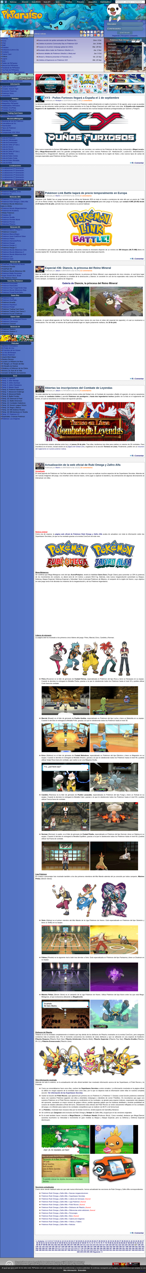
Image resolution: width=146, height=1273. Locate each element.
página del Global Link (76, 446)
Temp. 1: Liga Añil (8, 378)
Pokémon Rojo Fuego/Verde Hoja (14, 288)
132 (43, 1246)
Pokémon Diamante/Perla (11, 241)
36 (118, 1241)
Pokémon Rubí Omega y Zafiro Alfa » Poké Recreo (60, 1204)
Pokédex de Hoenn (115, 54)
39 (125, 1241)
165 (40, 1248)
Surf (48, 839)
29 (102, 1241)
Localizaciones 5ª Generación (13, 170)
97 (42, 1245)
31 (106, 1241)
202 (49, 1250)
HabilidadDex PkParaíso (11, 105)
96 (39, 1245)
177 (78, 1248)
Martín (57, 196)
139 (65, 1246)
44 (136, 1241)
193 (130, 1248)
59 (62, 1243)
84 (120, 1243)
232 (78, 1252)
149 (97, 1246)
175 (72, 1248)
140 (69, 1246)
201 (46, 1250)
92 (138, 1243)
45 (138, 1241)
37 (120, 1241)
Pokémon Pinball (8, 307)
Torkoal (136, 795)
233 (81, 1252)
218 (101, 1250)
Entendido (82, 1270)
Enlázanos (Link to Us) (10, 50)
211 (78, 1250)
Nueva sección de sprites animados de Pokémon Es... (58, 40)
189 (117, 1248)
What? (142, 1271)
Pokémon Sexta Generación (12, 81)
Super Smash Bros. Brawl (11, 275)
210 (75, 1250)
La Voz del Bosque (9, 352)
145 (85, 1246)
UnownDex (6, 95)
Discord (25, 2)
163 (142, 1246)
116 (100, 1245)
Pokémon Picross (8, 222)
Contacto (5, 52)
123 (122, 1245)
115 (97, 1245)
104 (61, 1245)
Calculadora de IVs (9, 123)
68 (83, 1243)
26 (95, 1241)
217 (97, 1250)
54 (51, 1243)
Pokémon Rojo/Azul (9, 305)
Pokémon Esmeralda (9, 283)
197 (142, 1248)
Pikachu (49, 1032)
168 (49, 1248)
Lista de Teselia (7, 154)
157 (123, 1246)
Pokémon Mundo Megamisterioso (14, 208)
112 (87, 1245)
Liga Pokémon (113, 63)
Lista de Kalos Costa (9, 158)
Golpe (49, 760)
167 (46, 1248)
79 (108, 1243)
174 (69, 1248)
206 (62, 1250)
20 (81, 1241)
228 (133, 1250)
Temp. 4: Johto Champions (12, 385)
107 (71, 1245)
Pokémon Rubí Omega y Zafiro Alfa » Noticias (58, 1224)
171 (59, 1248)
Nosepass (129, 679)
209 (72, 1250)
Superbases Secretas (116, 70)
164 (36, 1248)
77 (104, 1243)
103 (58, 1245)
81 (113, 1243)
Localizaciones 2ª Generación (13, 177)
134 (49, 1246)
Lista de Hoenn (7, 147)
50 (42, 1243)
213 (85, 1250)
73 (94, 1243)
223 (117, 1250)
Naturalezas (6, 130)
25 (92, 1241)
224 (120, 1250)
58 (60, 1243)
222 (113, 1250)
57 (58, 1243)
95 (37, 1245)
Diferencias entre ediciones (118, 57)
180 (88, 1248)
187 (110, 1248)
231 (142, 1250)
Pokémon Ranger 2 (9, 245)
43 (134, 1241)
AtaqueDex (92, 2)
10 (58, 1241)
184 (101, 1248)
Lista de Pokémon (8, 138)
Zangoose (58, 1113)
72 (92, 1243)
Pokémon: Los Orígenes (11, 419)
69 (85, 1243)
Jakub (57, 271)
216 (94, 1250)
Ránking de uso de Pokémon (12, 121)
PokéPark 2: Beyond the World (13, 264)
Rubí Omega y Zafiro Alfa (126, 78)
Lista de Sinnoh (7, 149)
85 (122, 1243)
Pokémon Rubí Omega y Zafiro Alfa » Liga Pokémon (60, 1202)
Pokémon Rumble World (11, 219)
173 (65, 1248)
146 (88, 1246)
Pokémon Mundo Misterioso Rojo (14, 290)
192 (126, 1248)
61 (67, 1243)
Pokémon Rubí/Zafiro (10, 285)
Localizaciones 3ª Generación (13, 175)
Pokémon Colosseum (10, 321)
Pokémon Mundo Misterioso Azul (14, 254)
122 (119, 1245)
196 (139, 1248)
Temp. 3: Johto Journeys (11, 383)
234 (84, 1252)
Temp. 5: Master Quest (10, 387)
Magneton (135, 755)
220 (107, 1250)
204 (56, 1250)
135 (53, 1246)
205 (59, 1250)
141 (72, 1246)
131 (40, 1246)
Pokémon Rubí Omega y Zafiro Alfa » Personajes (59, 1213)
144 (81, 1246)
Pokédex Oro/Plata (9, 108)
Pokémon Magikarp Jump (11, 191)
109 (78, 1245)
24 (90, 1241)
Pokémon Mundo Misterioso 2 (13, 252)
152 (107, 1246)
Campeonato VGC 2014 (11, 132)
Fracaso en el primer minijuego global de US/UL (55, 47)
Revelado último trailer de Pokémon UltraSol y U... (56, 50)
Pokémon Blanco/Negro (10, 234)
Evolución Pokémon (9, 91)
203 (53, 1250)
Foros (4, 41)
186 (107, 1248)
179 (85, 1248)
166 (43, 1248)
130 (36, 1246)
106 (68, 1245)
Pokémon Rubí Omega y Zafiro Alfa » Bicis (57, 1216)
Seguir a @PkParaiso (9, 27)
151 (104, 1246)
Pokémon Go (7, 194)
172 (62, 1248)
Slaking (137, 834)
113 (90, 1245)
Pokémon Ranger (8, 243)
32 (108, 1241)
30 (104, 1241)
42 (132, 1241)
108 (74, 1245)
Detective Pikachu (8, 224)
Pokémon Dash (7, 259)
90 (133, 1243)
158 (126, 1246)
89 (131, 1243)
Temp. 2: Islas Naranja (10, 380)
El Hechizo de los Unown (11, 350)
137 (59, 1246)
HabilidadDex (105, 2)
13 (65, 1241)
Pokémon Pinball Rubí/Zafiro (12, 292)
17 (74, 1241)
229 (136, 1250)
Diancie (78, 274)
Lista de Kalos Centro (10, 156)
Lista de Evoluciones (9, 142)
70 (87, 1243)
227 (130, 1250)
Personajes (112, 67)
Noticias (13, 2)
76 (101, 1243)
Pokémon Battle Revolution (12, 273)
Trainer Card (6, 54)
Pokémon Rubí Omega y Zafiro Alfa (15, 201)
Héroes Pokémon (8, 355)
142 (75, 1246)
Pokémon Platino (8, 238)
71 (90, 1243)
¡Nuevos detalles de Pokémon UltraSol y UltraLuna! (57, 53)
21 (83, 1241)
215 (91, 1250)
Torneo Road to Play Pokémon (13, 72)
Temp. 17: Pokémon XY (10, 414)
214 (88, 1250)
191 (123, 1248)
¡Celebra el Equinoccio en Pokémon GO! (53, 60)
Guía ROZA (36, 2)
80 (110, 1243)
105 (65, 1245)
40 (127, 1241)
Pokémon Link (7, 256)
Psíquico (79, 575)
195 (136, 1248)
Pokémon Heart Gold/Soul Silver (14, 236)
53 (48, 1243)
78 (106, 1243)
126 (132, 1245)
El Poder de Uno (8, 348)
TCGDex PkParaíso (9, 116)
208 (69, 1250)
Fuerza (49, 799)
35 (115, 1241)
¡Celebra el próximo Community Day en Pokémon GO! (58, 43)
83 (117, 1243)
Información (112, 47)
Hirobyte (58, 100)
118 (106, 1245)
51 (44, 1243)
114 (94, 1245)
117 (103, 1245)
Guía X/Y (47, 2)
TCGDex (68, 2)
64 (74, 1243)
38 (122, 1241)
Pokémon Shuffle (8, 217)
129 (142, 1245)
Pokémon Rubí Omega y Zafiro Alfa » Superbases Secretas (63, 1196)
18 (76, 1241)
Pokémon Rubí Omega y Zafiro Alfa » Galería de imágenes (62, 1219)
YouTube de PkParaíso (10, 70)
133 (46, 1246)
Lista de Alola (7, 163)
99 (46, 1245)
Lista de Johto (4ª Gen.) (10, 151)
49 (39, 1243)
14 (67, 1241)
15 (70, 1241)
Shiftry (50, 922)
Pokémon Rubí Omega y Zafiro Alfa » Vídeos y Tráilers (61, 1222)
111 (84, 1245)
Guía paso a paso (114, 50)
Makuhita (130, 718)
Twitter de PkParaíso (9, 63)
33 (111, 1241)
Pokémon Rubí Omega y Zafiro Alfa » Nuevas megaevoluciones (64, 1193)
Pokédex (80, 2)
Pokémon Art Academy (10, 210)
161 (136, 1246)
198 (36, 1250)
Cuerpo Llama (50, 88)
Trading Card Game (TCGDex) (126, 89)
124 (126, 1245)
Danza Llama (50, 91)
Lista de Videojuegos (9, 140)
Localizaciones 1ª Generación (13, 179)
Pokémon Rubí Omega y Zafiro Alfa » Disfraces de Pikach (62, 1207)
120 (113, 1245)
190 (120, 1248)
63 (71, 1243)
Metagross (44, 572)
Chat (4, 43)
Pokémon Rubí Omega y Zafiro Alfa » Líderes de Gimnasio (62, 1199)
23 (88, 1241)
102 (55, 1245)
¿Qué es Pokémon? (9, 86)
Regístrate (116, 36)
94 (142, 1243)
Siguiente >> (98, 1252)
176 (75, 1248)
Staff (3, 45)
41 (129, 1241)
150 (101, 1246)
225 (123, 1250)
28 (99, 1241)
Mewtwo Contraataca (10, 346)
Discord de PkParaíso (10, 65)
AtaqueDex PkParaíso (10, 103)
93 (140, 1243)
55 (53, 1243)
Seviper (89, 1113)
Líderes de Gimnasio (115, 60)
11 (60, 1241)
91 (136, 1243)
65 (76, 1243)
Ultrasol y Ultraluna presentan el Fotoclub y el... (55, 57)
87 (126, 1243)
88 (129, 1243)
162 (139, 1246)
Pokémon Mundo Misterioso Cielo (14, 250)
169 (53, 1248)
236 (91, 1252)
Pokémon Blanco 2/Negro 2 (12, 229)
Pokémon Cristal (8, 298)
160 (133, 1246)
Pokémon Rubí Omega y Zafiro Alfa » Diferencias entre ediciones (65, 1210)
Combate (100, 394)
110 (81, 1245)
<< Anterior (40, 1241)
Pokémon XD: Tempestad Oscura (14, 319)
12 (63, 1241)
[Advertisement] (90, 178)
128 (138, 1245)
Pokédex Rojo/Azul (9, 110)
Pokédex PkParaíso (9, 101)
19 (79, 1241)
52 (46, 1243)
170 (56, 1248)
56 (55, 1243)
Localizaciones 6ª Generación (13, 168)
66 (78, 1243)
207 (65, 1250)
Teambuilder (6, 126)
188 (113, 1248)
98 (44, 1245)
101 (52, 1245)
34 (113, 1241)
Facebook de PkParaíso (11, 68)
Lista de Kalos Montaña (10, 160)
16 (72, 1241)
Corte (43, 683)
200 (43, 1250)
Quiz (57, 2)
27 (97, 1241)
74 (97, 1243)
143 (78, 1246)
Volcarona (50, 85)
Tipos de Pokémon (9, 128)
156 (120, 1246)
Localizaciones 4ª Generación (13, 173)
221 (110, 1250)
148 (94, 1246)
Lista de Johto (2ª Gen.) (10, 145)
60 (64, 1243)
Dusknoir (138, 957)
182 (94, 1248)
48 (37, 1243)
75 (99, 1243)
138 (62, 1246)
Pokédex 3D (6, 215)
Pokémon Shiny (8, 93)
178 (81, 1248)
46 (141, 1241)
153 (110, 1246)
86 (124, 1243)
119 (110, 1245)
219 (104, 1250)
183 (97, 1248)
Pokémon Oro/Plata (9, 300)
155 (117, 1246)
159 (130, 1246)
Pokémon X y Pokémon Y (11, 199)
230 (139, 1250)
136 (56, 1246)
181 (91, 1248)
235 (88, 1252)
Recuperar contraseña (129, 36)
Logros (4, 59)
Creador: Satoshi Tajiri (10, 89)
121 (116, 1245)
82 (115, 1243)
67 (81, 1243)
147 (91, 1246)
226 (126, 1250)
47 (143, 1241)
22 (86, 1241)
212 (81, 1250)
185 (104, 1248)
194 (133, 1248)
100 (49, 1245)
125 (129, 1245)
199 (40, 1250)
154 (113, 1246)
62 (69, 1243)
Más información (70, 1270)
